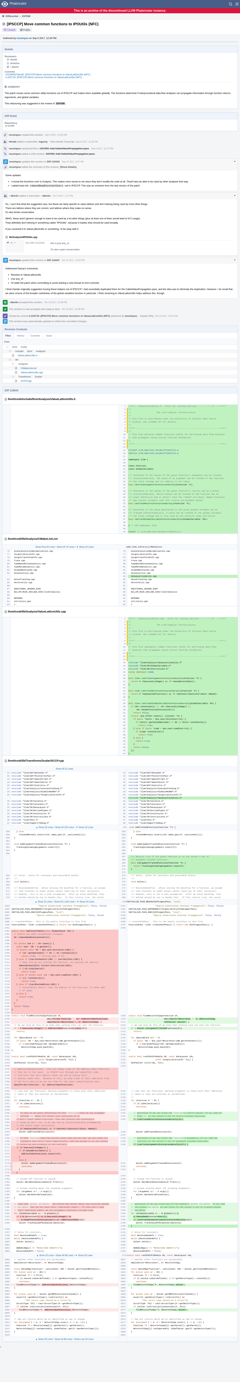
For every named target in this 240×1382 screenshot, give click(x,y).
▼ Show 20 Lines (85, 547)
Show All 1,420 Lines (64, 901)
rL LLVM (9, 125)
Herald (12, 141)
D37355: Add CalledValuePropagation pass (64, 148)
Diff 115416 (53, 161)
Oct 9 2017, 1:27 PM (63, 196)
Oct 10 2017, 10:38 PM (55, 302)
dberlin (14, 67)
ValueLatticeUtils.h (27, 355)
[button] (237, 4)
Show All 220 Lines (64, 827)
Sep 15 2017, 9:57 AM (73, 161)
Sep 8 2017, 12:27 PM (102, 148)
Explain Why (146, 316)
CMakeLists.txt (28, 368)
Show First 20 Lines (45, 547)
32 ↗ (11, 242)
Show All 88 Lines (64, 1255)
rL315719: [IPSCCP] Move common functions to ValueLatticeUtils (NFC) (43, 77)
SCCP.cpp (26, 381)
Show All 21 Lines (64, 769)
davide (13, 59)
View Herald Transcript (62, 141)
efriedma (15, 63)
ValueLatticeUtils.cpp (32, 372)
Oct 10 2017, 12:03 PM (73, 260)
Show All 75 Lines (65, 547)
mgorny (43, 141)
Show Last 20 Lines (84, 1339)
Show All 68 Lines (63, 1339)
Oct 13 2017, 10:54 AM (166, 316)
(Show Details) (68, 167)
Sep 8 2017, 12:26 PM (56, 135)
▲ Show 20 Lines (44, 827)
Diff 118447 (53, 260)
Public (26, 29)
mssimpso (22, 38)
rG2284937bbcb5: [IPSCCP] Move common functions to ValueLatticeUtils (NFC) (47, 74)
